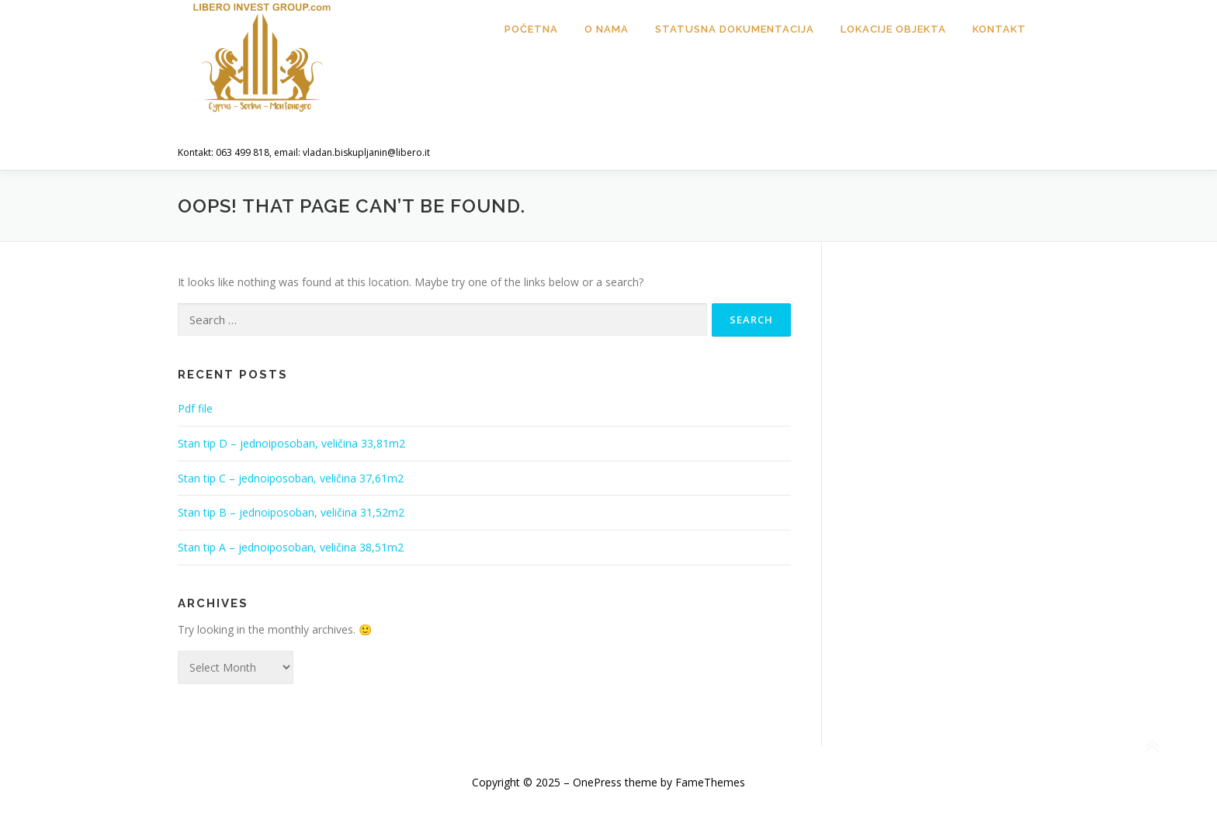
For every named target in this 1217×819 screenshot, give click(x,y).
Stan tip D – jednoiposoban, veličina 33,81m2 (291, 443)
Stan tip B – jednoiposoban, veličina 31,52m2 (291, 512)
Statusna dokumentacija (734, 29)
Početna (531, 29)
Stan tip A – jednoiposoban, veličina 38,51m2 (291, 547)
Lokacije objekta (893, 29)
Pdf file (195, 408)
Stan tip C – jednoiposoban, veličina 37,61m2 (291, 478)
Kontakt (999, 29)
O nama (606, 29)
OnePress (597, 782)
